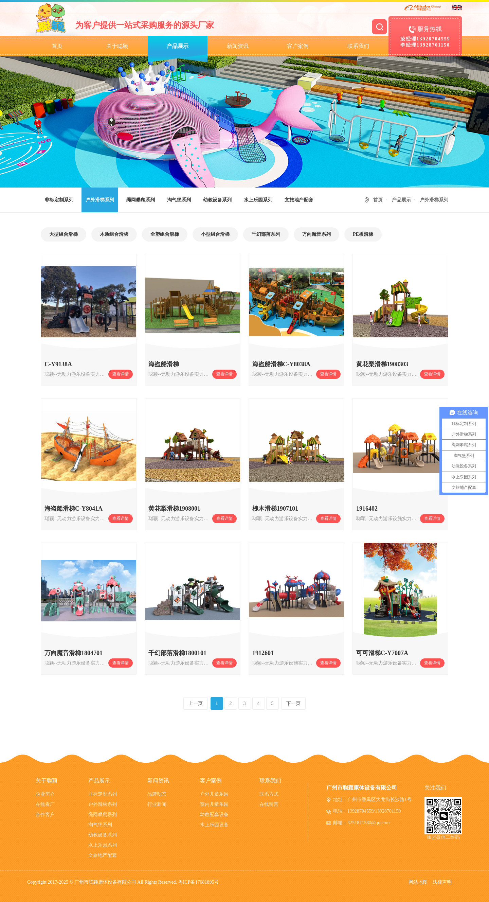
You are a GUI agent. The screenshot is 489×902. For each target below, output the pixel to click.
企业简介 (45, 794)
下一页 (293, 703)
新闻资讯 (238, 46)
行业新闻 (156, 804)
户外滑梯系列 (100, 199)
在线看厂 (45, 804)
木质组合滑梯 (114, 234)
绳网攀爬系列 (140, 199)
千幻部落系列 (266, 234)
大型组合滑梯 (63, 234)
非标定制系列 (59, 199)
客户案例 (298, 46)
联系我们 (358, 46)
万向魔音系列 (316, 234)
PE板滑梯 (363, 234)
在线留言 (268, 804)
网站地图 (418, 882)
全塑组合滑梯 (164, 234)
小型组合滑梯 (215, 234)
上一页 (195, 703)
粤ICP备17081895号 (198, 882)
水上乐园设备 (214, 824)
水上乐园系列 (258, 199)
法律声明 (442, 882)
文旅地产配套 (299, 199)
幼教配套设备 (214, 814)
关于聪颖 (117, 46)
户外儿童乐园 (214, 794)
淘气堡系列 (179, 199)
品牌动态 (156, 794)
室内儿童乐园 (214, 804)
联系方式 (268, 794)
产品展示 (177, 46)
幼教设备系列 (217, 199)
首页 (57, 46)
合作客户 (45, 814)
